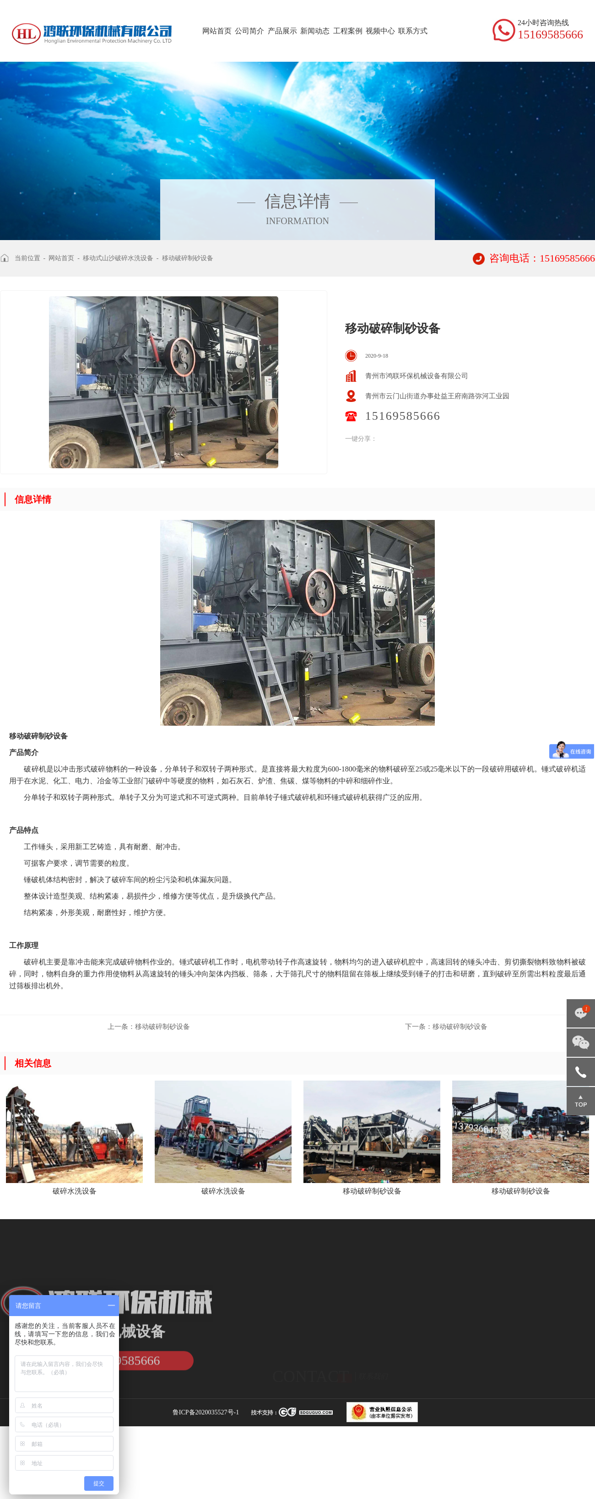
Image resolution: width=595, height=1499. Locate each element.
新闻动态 (315, 31)
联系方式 (412, 31)
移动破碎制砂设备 (187, 258)
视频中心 (380, 31)
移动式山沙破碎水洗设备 (118, 258)
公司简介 (249, 31)
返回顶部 (581, 1101)
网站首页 (217, 31)
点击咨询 (581, 1013)
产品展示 (282, 31)
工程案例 (347, 31)
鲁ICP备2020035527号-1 (206, 1412)
